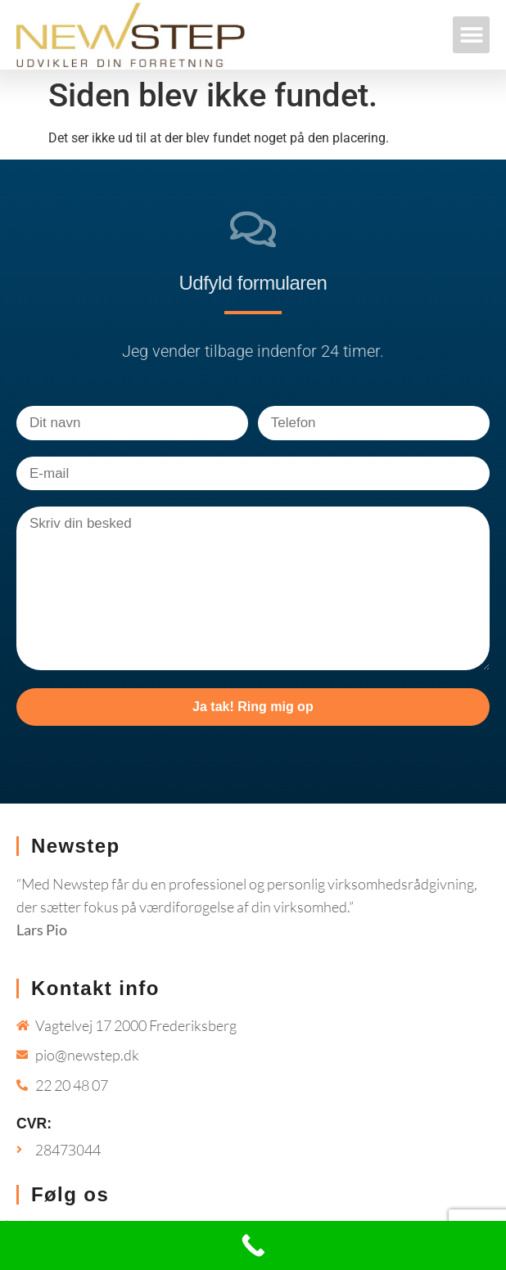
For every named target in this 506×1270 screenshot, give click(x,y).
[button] (471, 34)
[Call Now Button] (253, 1245)
